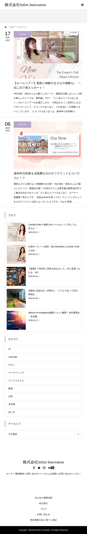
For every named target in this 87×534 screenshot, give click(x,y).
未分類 (11, 404)
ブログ (43, 509)
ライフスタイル (16, 380)
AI (9, 349)
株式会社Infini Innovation (25, 5)
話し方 (11, 412)
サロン (11, 364)
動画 (10, 388)
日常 (10, 396)
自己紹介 (43, 503)
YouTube (12, 357)
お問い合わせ (43, 514)
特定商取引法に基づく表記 (43, 520)
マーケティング (16, 372)
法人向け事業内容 (43, 497)
